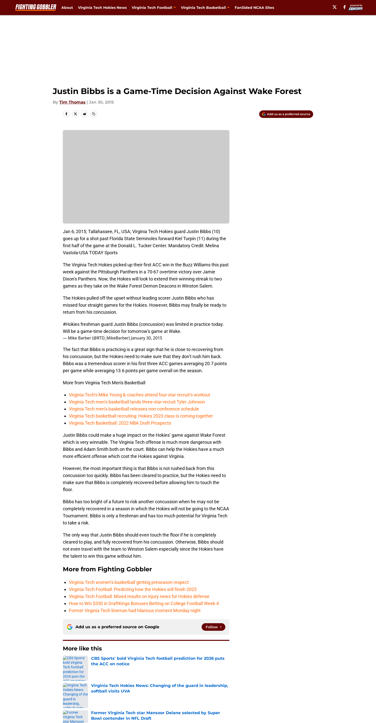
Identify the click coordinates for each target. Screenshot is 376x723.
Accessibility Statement (86, 695)
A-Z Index (139, 695)
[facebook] (344, 7)
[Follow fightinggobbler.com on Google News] (213, 627)
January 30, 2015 (146, 338)
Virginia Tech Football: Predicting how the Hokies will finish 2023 (133, 589)
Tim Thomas (72, 102)
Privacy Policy (143, 686)
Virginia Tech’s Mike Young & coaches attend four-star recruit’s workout (139, 394)
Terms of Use (190, 686)
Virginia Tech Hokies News (102, 7)
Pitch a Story (74, 686)
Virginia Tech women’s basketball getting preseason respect (129, 582)
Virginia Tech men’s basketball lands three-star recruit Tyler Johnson (137, 401)
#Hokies (71, 324)
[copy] (93, 113)
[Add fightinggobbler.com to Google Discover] (286, 114)
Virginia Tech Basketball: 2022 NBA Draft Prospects (120, 423)
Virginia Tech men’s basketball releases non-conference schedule (134, 409)
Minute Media (36, 709)
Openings (139, 677)
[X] (335, 7)
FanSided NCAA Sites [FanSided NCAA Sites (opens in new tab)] (254, 7)
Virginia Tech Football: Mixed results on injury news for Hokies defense (139, 596)
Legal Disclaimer (297, 686)
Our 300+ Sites (246, 677)
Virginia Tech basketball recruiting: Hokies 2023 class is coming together (141, 416)
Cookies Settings (194, 695)
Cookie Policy (244, 686)
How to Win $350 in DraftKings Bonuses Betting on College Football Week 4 (144, 603)
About (67, 7)
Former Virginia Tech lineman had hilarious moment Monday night (135, 610)
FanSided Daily (296, 677)
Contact (185, 677)
